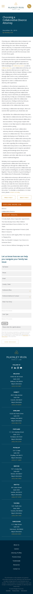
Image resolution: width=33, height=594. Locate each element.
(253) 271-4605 (16, 460)
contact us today (15, 192)
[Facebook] (12, 368)
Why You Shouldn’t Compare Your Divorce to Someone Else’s (15, 241)
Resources (16, 565)
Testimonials (16, 561)
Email (3, 278)
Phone (4, 272)
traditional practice (18, 66)
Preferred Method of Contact (10, 296)
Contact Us (16, 569)
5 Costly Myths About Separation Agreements (15, 219)
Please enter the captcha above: (11, 327)
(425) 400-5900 (16, 478)
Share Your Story (7, 302)
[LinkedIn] (15, 368)
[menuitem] (8, 591)
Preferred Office (7, 290)
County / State (6, 284)
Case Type (5, 314)
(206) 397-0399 (16, 497)
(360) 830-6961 (16, 534)
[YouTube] (21, 368)
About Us (16, 545)
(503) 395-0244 (16, 441)
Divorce (4, 208)
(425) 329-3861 (16, 386)
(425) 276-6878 (16, 404)
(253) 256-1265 (16, 515)
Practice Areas (16, 557)
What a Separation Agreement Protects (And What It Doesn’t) (15, 231)
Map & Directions (16, 384)
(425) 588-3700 (16, 423)
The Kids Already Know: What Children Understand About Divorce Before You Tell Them (15, 224)
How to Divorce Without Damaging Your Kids (15, 245)
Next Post (24, 197)
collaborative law (7, 68)
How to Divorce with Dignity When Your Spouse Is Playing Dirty (16, 236)
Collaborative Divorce (8, 211)
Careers (16, 549)
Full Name (5, 267)
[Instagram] (18, 368)
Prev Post (8, 197)
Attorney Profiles (16, 553)
